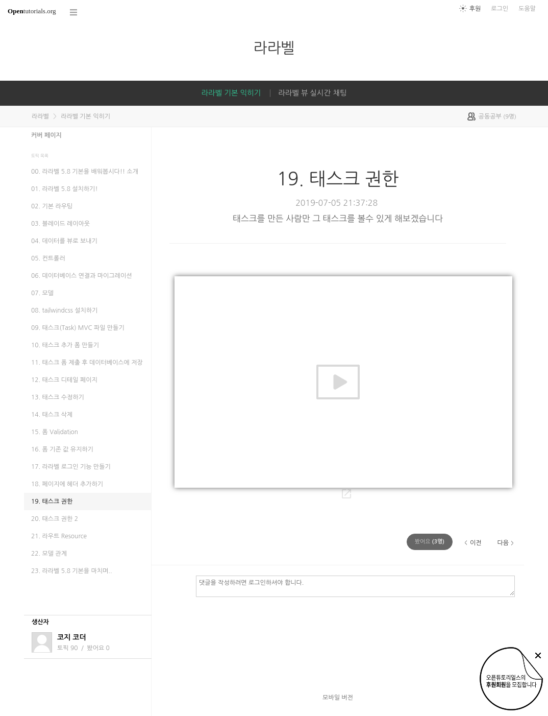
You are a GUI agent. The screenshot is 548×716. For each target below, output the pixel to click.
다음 (503, 543)
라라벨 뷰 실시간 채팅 (312, 93)
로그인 (499, 9)
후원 (475, 9)
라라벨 (273, 47)
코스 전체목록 (74, 12)
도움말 (527, 9)
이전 (476, 543)
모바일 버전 (337, 698)
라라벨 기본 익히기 (231, 93)
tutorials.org (32, 11)
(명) (429, 541)
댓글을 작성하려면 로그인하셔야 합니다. (355, 585)
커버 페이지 (46, 135)
